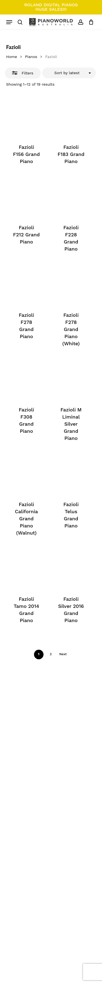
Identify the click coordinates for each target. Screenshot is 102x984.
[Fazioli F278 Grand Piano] (26, 284)
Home (11, 56)
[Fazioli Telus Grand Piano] (71, 473)
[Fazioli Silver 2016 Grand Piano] (71, 568)
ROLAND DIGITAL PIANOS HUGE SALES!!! (51, 7)
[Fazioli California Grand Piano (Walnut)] (26, 473)
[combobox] (69, 73)
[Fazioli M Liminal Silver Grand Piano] (71, 379)
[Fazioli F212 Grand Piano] (26, 196)
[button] (9, 22)
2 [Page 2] (51, 654)
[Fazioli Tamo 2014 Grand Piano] (26, 568)
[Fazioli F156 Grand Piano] (26, 116)
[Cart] (90, 22)
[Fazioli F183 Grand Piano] (71, 116)
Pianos (31, 56)
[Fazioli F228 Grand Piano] (71, 196)
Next (63, 654)
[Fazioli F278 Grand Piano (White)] (71, 284)
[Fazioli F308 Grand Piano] (26, 379)
